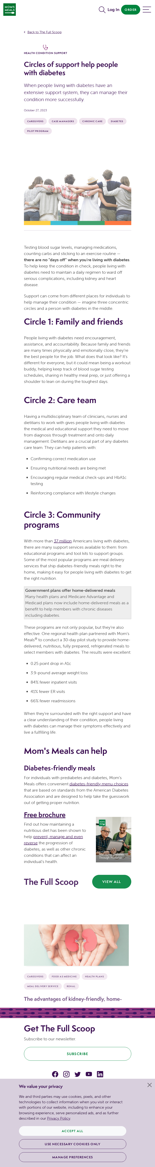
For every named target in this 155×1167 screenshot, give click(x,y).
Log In (113, 9)
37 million (63, 540)
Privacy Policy (58, 1118)
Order (131, 9)
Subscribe (77, 1053)
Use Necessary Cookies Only (72, 1144)
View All (111, 881)
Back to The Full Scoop (44, 32)
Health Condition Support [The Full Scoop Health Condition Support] (45, 50)
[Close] (149, 1085)
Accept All (72, 1131)
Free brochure (45, 814)
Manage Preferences (72, 1157)
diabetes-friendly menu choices (98, 783)
